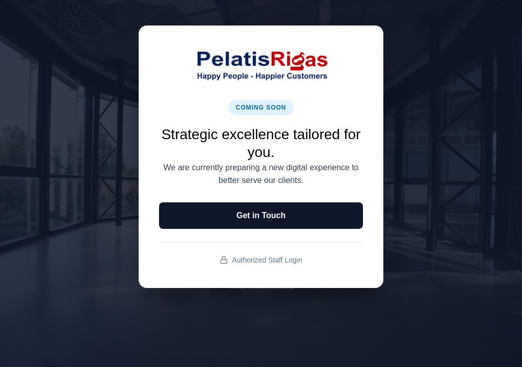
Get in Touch (261, 215)
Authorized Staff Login (261, 260)
